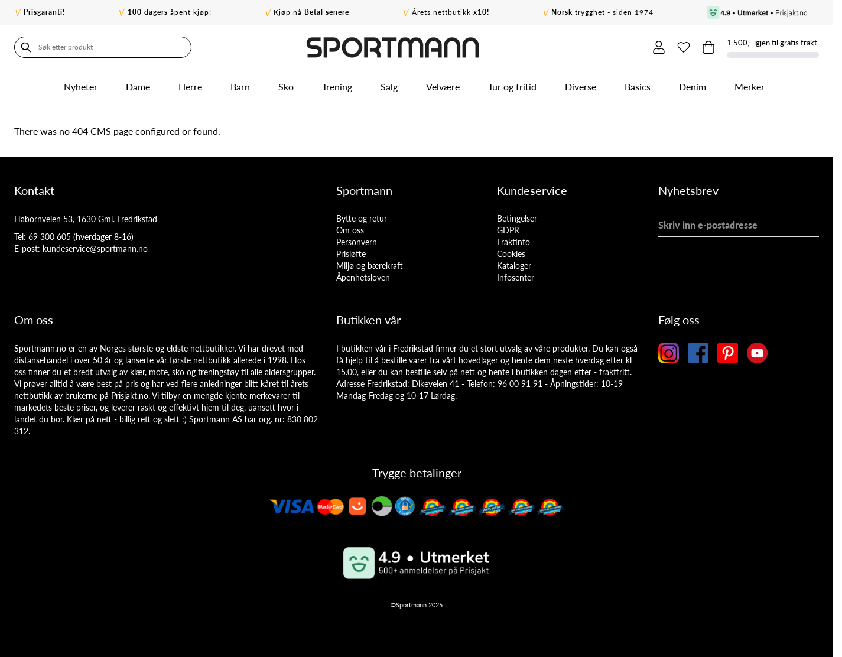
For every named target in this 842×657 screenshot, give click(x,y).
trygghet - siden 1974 (602, 12)
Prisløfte (351, 254)
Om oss (350, 230)
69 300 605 (49, 237)
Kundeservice (532, 190)
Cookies (511, 254)
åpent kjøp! (170, 12)
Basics (638, 86)
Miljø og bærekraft (369, 266)
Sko (286, 86)
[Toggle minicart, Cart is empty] (708, 47)
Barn (240, 86)
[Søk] (26, 47)
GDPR (508, 230)
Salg (389, 86)
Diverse (580, 86)
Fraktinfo (513, 242)
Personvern (356, 242)
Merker (749, 86)
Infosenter (515, 277)
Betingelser (517, 218)
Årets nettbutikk (450, 12)
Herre (190, 86)
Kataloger (514, 266)
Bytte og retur (361, 218)
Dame (138, 86)
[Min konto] (658, 47)
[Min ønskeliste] (683, 47)
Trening (337, 86)
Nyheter (80, 86)
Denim (692, 86)
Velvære (443, 86)
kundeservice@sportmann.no (95, 248)
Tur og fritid (512, 86)
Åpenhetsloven (363, 277)
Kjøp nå (311, 12)
